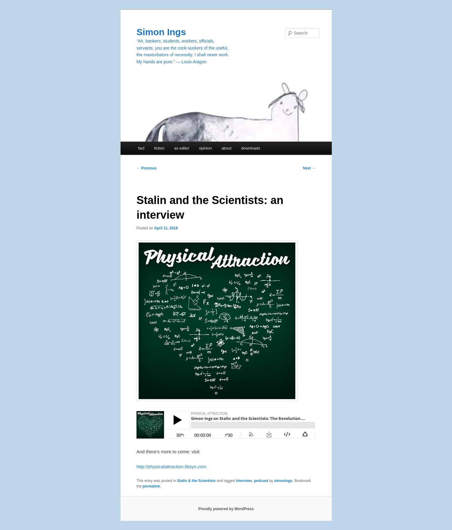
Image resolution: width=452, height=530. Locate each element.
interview (244, 481)
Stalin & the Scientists (196, 481)
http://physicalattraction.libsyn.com (171, 466)
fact (141, 148)
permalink (151, 486)
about (227, 148)
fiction (159, 148)
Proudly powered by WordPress (226, 509)
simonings (283, 481)
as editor (181, 148)
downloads (250, 148)
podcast (261, 481)
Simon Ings (161, 32)
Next (309, 168)
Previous (146, 168)
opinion (205, 148)
